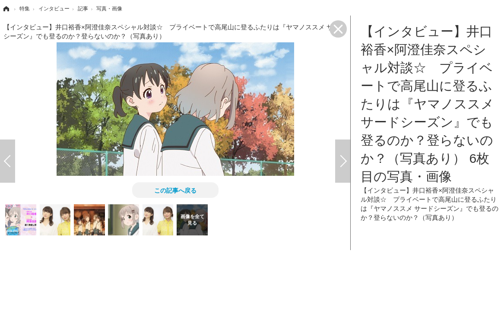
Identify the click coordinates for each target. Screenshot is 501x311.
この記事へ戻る (175, 190)
